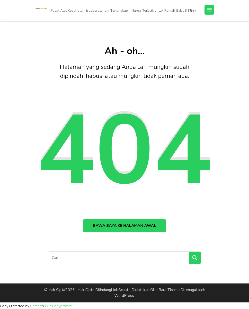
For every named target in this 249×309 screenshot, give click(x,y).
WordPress (124, 295)
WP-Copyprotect (58, 305)
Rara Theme (169, 289)
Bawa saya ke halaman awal (124, 225)
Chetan (35, 305)
